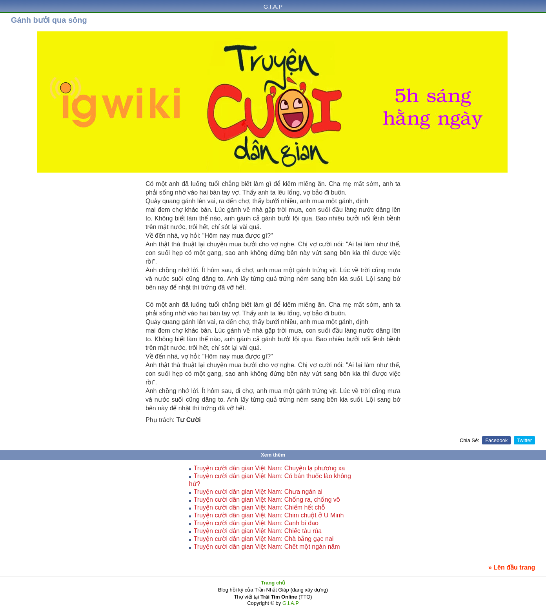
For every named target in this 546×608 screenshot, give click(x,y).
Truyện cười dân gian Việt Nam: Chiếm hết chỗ (260, 507)
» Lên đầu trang (511, 567)
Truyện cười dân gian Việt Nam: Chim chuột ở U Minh (269, 515)
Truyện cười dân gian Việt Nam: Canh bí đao (256, 523)
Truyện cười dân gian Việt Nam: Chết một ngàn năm (267, 546)
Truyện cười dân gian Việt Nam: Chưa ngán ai (258, 491)
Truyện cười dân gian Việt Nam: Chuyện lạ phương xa (269, 468)
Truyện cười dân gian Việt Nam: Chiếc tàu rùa (258, 531)
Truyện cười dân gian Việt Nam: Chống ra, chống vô (267, 499)
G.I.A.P (273, 6)
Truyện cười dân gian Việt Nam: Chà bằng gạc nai (264, 538)
